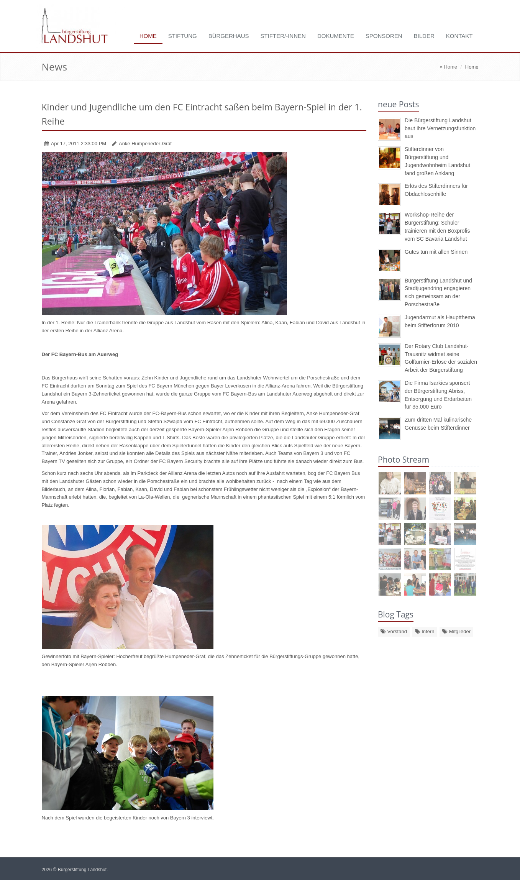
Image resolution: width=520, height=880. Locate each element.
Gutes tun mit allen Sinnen (436, 252)
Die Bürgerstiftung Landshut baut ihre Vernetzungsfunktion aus (440, 128)
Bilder (424, 36)
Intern (425, 631)
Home (148, 36)
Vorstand (394, 631)
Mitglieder (456, 631)
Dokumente (335, 36)
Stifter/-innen (283, 36)
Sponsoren (384, 36)
